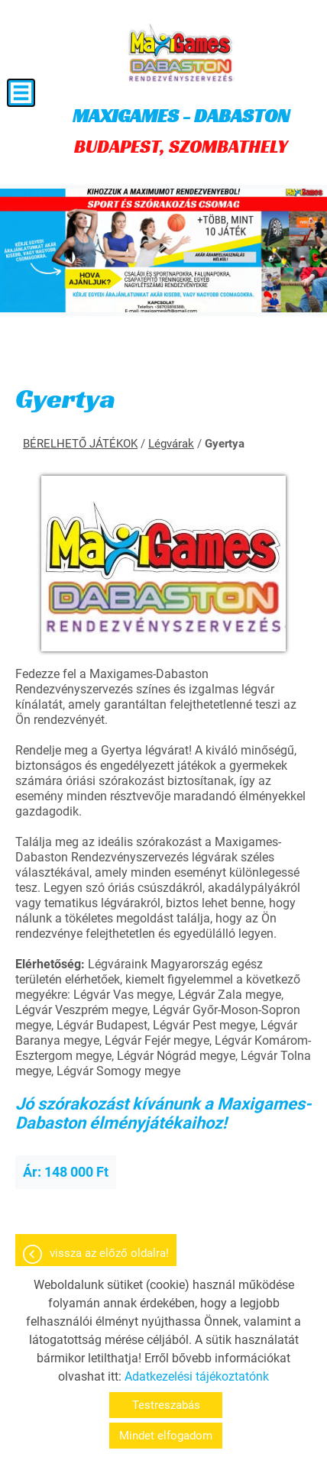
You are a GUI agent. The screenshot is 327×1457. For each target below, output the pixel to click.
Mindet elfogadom (165, 1435)
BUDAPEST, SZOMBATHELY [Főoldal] (181, 130)
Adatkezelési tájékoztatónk (197, 1376)
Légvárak (171, 444)
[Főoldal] (181, 53)
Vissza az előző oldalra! (109, 1253)
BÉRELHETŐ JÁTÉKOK (80, 444)
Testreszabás (166, 1405)
